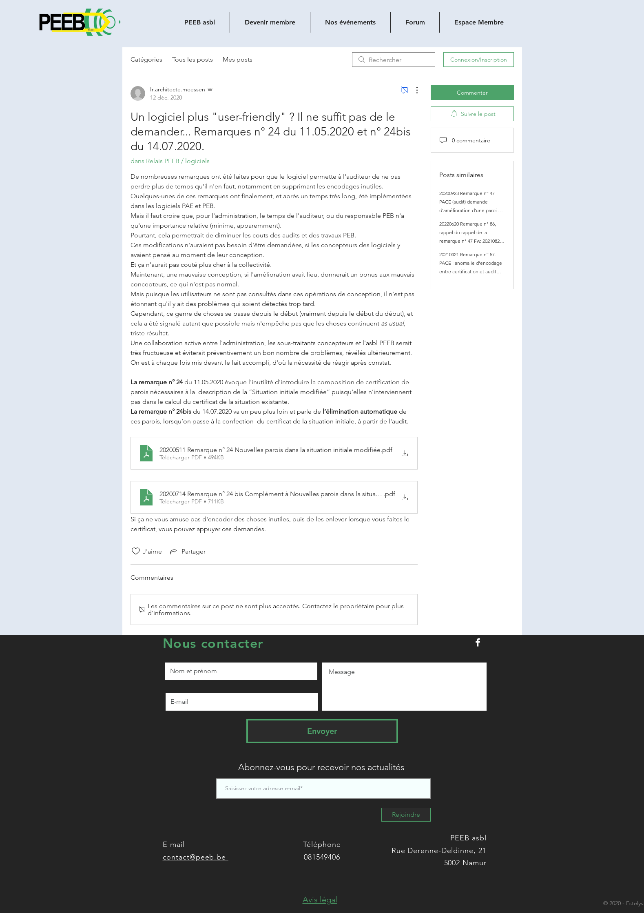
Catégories (146, 59)
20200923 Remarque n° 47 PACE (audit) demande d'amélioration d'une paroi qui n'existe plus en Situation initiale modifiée (472, 210)
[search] (393, 59)
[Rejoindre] (406, 815)
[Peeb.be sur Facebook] (477, 642)
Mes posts (237, 59)
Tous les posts (192, 59)
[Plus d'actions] (413, 90)
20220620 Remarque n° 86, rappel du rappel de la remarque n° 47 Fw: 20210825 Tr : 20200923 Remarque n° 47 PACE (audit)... (470, 241)
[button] (320, 899)
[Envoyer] (322, 731)
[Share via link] (187, 551)
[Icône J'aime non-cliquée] (136, 551)
